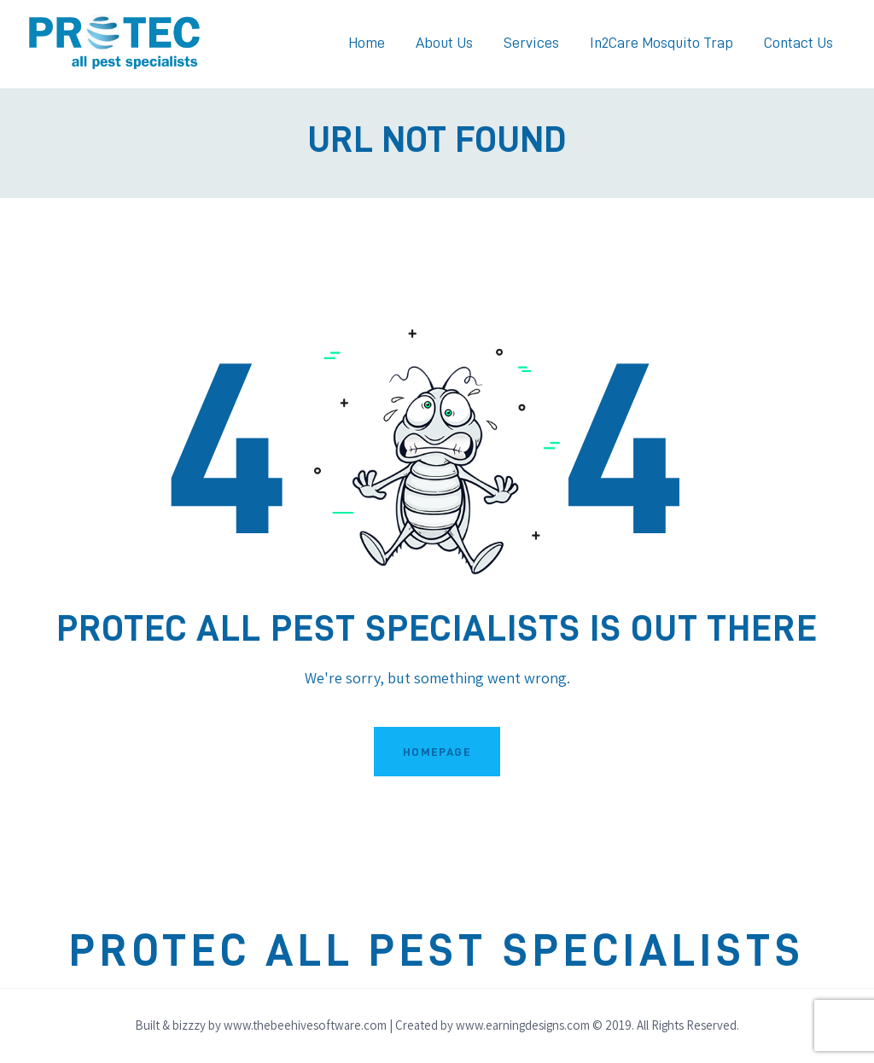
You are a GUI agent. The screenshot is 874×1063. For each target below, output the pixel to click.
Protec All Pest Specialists (437, 950)
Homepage (437, 752)
